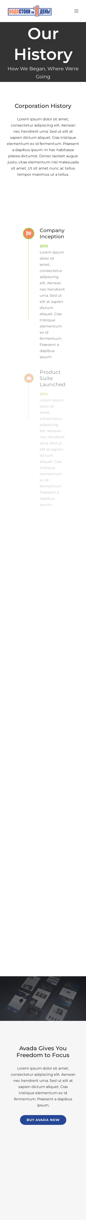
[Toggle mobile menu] (76, 11)
